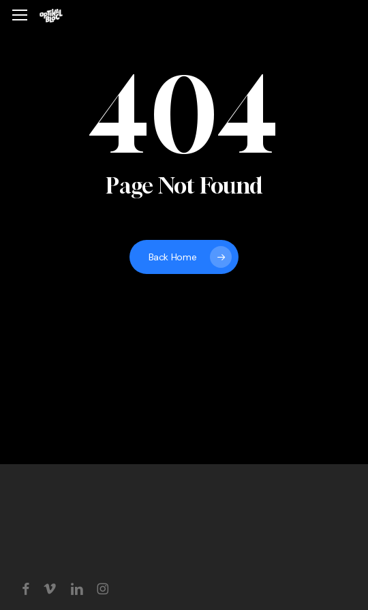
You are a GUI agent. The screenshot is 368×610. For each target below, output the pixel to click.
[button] (19, 15)
